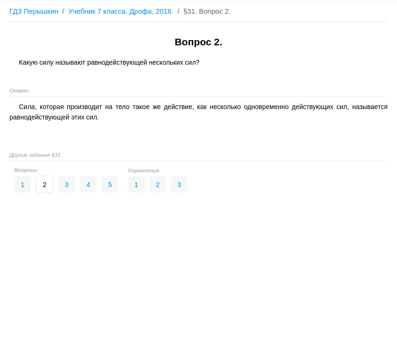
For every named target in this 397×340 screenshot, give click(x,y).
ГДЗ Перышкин (33, 11)
